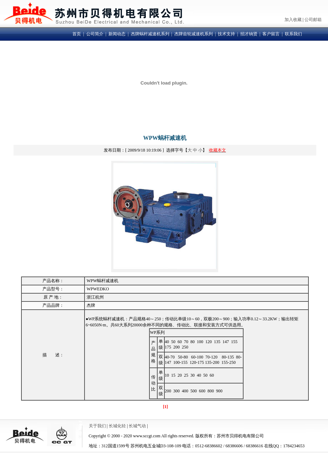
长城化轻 (117, 425)
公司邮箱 (313, 19)
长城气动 (137, 425)
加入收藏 (293, 19)
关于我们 (97, 425)
